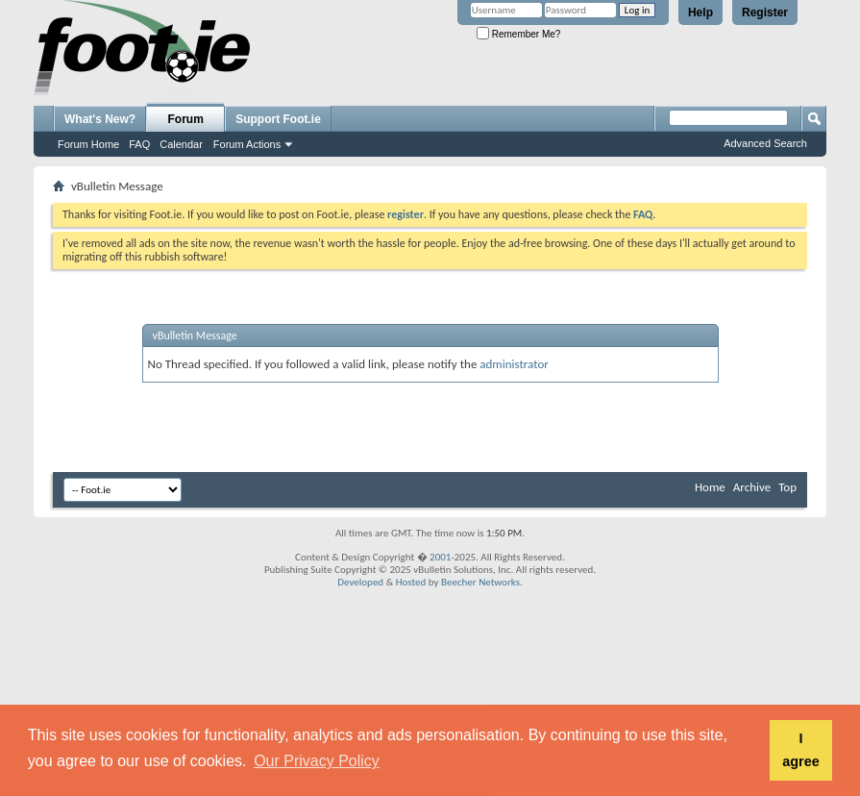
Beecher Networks (480, 582)
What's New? (99, 119)
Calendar (181, 144)
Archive (752, 487)
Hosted (411, 582)
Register (765, 12)
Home (710, 487)
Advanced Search (765, 143)
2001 (440, 557)
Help (700, 12)
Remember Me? (518, 34)
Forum (186, 119)
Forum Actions (247, 144)
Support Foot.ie (278, 119)
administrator (514, 364)
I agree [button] (800, 750)
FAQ (139, 144)
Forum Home (88, 144)
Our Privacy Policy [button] (317, 761)
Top (787, 487)
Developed (360, 582)
